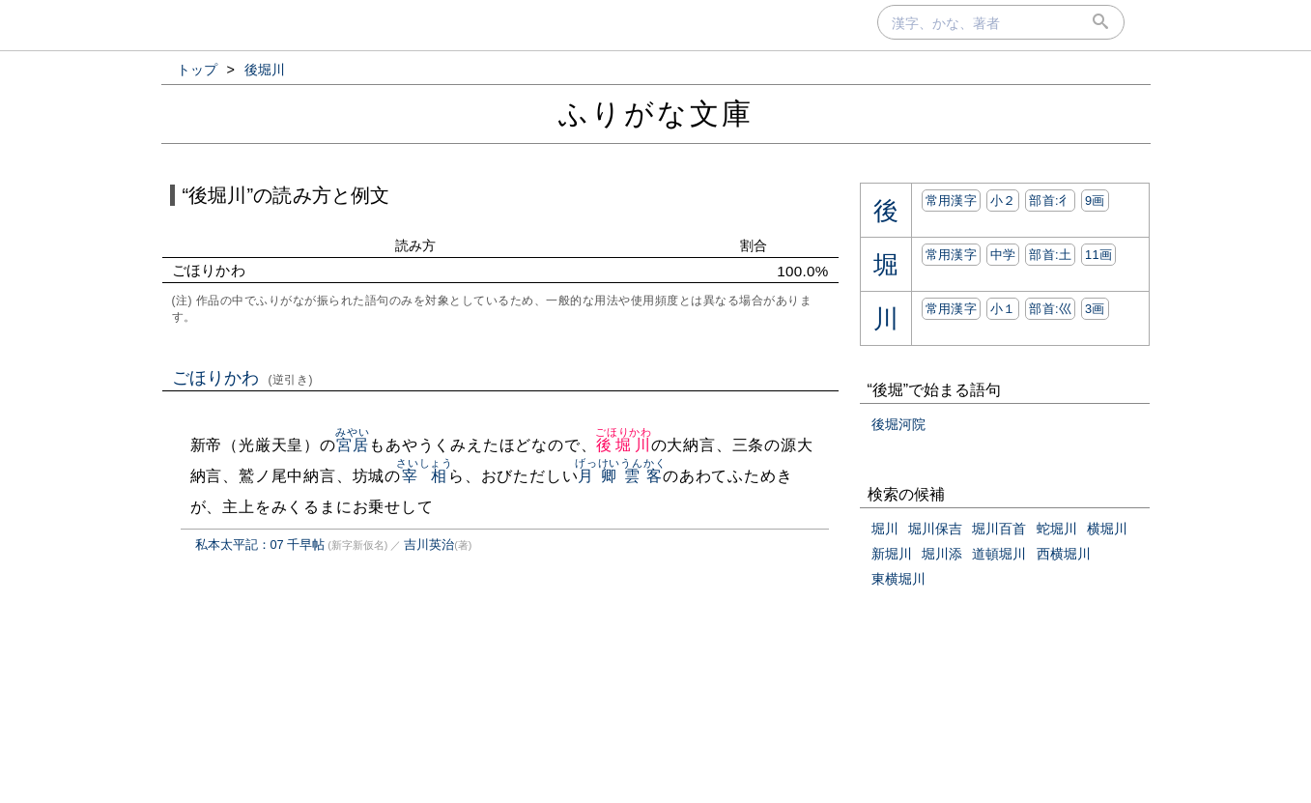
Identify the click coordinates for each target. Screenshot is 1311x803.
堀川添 (942, 553)
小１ (1003, 308)
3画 (1095, 308)
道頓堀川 (999, 553)
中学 (1003, 254)
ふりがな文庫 (656, 113)
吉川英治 (429, 544)
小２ (1003, 200)
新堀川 (891, 553)
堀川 (884, 528)
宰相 (424, 476)
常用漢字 (951, 200)
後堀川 (623, 445)
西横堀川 (1064, 553)
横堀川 (1107, 528)
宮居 (352, 445)
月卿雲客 (620, 476)
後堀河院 (898, 424)
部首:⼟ (1050, 254)
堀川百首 (999, 528)
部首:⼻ (1050, 200)
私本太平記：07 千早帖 (260, 544)
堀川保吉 (935, 528)
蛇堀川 (1057, 528)
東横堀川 (898, 579)
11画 (1098, 254)
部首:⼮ (1050, 308)
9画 (1095, 200)
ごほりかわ (243, 377)
